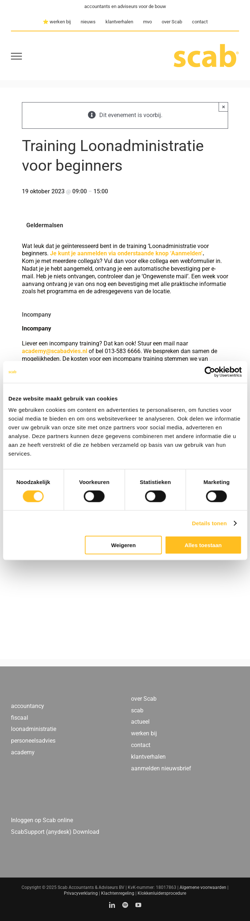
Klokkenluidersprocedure (162, 893)
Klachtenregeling (117, 893)
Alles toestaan (203, 545)
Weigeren (123, 545)
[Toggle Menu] (16, 56)
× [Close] (223, 107)
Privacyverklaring (81, 893)
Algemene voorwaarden (203, 887)
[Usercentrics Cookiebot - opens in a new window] (210, 371)
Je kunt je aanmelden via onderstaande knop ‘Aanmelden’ (126, 253)
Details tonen (209, 523)
